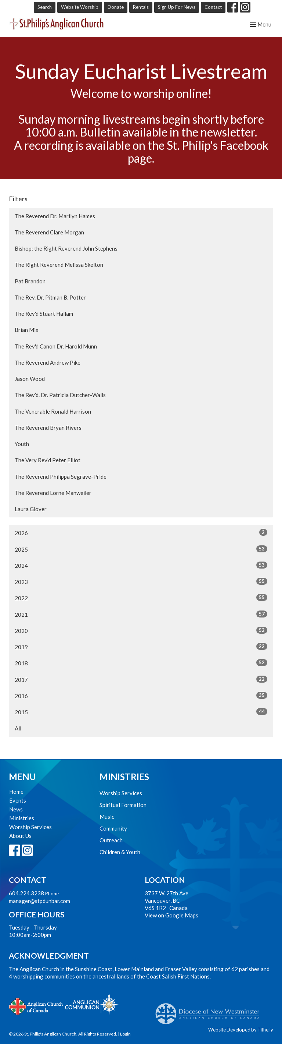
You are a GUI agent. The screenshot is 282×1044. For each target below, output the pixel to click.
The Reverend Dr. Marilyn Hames (55, 216)
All (18, 728)
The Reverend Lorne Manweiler (53, 492)
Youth (22, 443)
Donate (116, 7)
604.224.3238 (26, 893)
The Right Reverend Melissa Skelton (59, 264)
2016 (141, 695)
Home (16, 791)
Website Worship (79, 7)
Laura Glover (31, 509)
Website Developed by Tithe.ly (240, 1030)
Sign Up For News (176, 7)
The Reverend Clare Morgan (49, 232)
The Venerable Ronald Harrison (53, 411)
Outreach (111, 840)
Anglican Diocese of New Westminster (210, 1010)
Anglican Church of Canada (36, 1005)
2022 (141, 597)
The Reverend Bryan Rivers (48, 427)
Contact (213, 7)
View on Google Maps (171, 915)
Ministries (21, 818)
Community (113, 828)
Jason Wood (30, 378)
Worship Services (30, 827)
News (16, 809)
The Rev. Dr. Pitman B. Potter (50, 297)
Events (17, 800)
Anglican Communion (92, 1004)
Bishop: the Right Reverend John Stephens (66, 248)
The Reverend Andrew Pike (47, 362)
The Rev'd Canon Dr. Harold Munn (56, 346)
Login (125, 1034)
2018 (141, 662)
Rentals (141, 7)
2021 (141, 614)
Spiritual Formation (123, 804)
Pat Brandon (30, 281)
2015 (141, 711)
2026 (141, 532)
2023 (141, 581)
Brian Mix (27, 329)
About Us (20, 835)
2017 (141, 679)
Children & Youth (120, 852)
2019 (141, 646)
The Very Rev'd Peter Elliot (47, 460)
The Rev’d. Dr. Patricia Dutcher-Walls (60, 395)
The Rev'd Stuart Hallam (44, 313)
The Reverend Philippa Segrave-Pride (60, 476)
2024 (141, 565)
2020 (141, 630)
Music (107, 816)
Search (44, 7)
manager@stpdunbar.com (39, 901)
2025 (141, 549)
